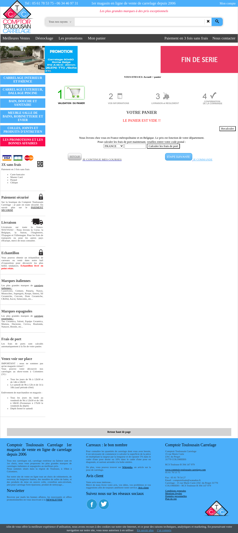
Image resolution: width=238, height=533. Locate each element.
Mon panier (97, 38)
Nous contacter (223, 38)
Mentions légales (173, 493)
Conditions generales (175, 490)
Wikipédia (127, 467)
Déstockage (44, 38)
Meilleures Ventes (16, 38)
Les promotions (70, 38)
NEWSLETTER (54, 499)
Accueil (147, 77)
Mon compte (228, 3)
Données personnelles (176, 496)
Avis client (143, 487)
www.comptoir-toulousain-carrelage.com (185, 469)
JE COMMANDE (202, 159)
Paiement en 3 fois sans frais (186, 38)
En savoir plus (145, 530)
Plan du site (171, 498)
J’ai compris (164, 530)
